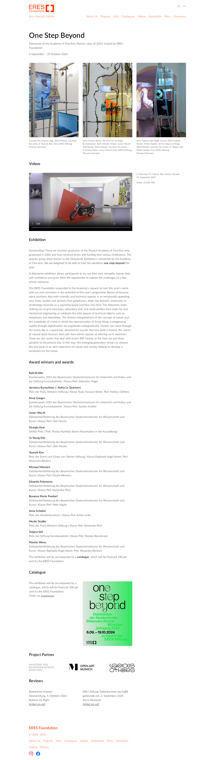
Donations (180, 16)
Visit (116, 16)
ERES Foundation (43, 728)
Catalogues (128, 16)
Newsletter (155, 16)
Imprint (33, 747)
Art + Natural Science (41, 16)
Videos (142, 16)
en (184, 6)
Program (105, 16)
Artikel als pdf (37, 704)
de (178, 6)
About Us (92, 16)
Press (168, 16)
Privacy (44, 747)
